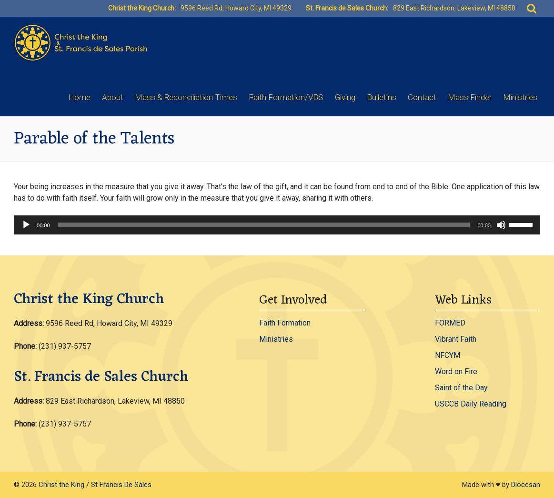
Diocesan (525, 484)
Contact (422, 97)
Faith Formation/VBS (286, 97)
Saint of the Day (461, 387)
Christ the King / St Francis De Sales (95, 484)
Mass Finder (470, 97)
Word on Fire (456, 371)
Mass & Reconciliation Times (186, 97)
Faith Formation (285, 322)
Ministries (520, 97)
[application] (277, 224)
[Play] (26, 225)
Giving (345, 97)
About (112, 97)
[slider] (264, 225)
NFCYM (447, 355)
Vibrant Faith (455, 339)
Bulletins (381, 97)
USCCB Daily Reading (470, 403)
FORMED (450, 322)
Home (79, 97)
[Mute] (501, 225)
